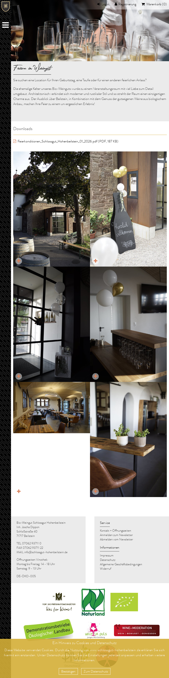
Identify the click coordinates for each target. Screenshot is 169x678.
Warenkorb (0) (156, 4)
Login (105, 4)
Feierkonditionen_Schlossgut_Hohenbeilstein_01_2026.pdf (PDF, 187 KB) (67, 142)
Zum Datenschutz (96, 672)
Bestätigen (68, 672)
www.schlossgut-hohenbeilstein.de (115, 650)
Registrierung (127, 4)
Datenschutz (56, 655)
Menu (6, 26)
